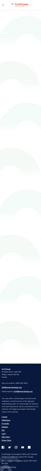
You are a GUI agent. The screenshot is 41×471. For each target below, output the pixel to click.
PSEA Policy (6, 437)
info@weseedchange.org (12, 387)
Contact (4, 417)
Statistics (5, 427)
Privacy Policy (6, 440)
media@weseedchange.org (23, 391)
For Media (5, 424)
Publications (6, 420)
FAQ (3, 430)
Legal (3, 434)
